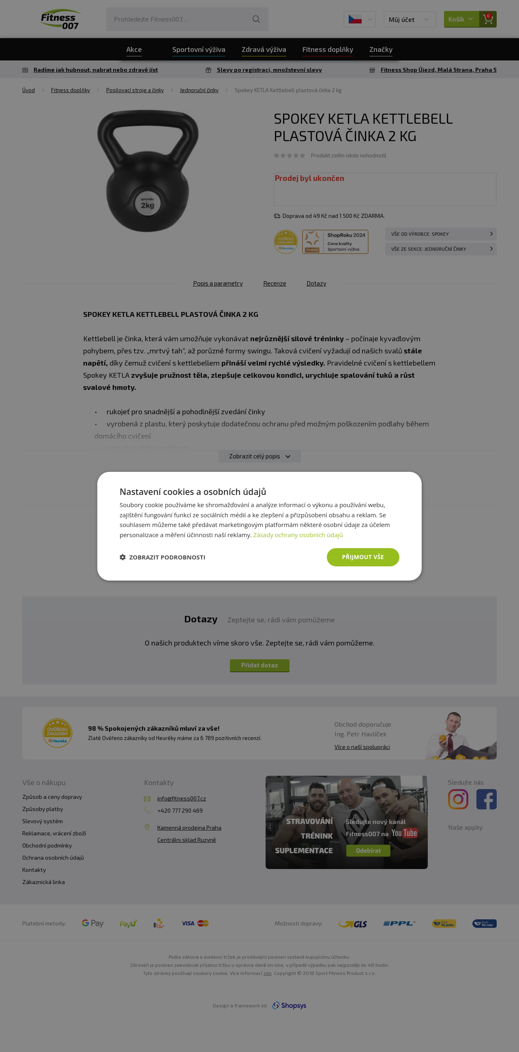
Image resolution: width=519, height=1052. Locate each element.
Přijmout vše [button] (363, 557)
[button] (163, 557)
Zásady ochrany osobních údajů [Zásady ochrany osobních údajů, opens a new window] (298, 535)
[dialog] (259, 525)
